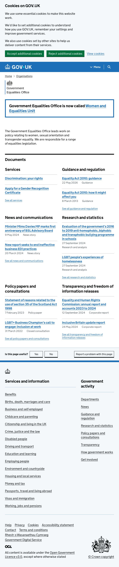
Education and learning (20, 454)
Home (8, 76)
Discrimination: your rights (24, 178)
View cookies (95, 53)
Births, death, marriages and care (27, 402)
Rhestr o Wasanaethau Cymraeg (26, 535)
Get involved (89, 459)
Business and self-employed (24, 409)
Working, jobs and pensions (23, 506)
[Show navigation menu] (95, 67)
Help (8, 525)
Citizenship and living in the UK (25, 424)
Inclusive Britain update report (83, 322)
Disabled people (16, 439)
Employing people (17, 461)
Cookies (33, 525)
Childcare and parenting (21, 416)
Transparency (90, 445)
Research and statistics (97, 426)
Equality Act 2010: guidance (82, 178)
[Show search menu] (109, 67)
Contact (10, 530)
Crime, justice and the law (22, 431)
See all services (13, 200)
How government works (97, 452)
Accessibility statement (58, 525)
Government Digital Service (23, 540)
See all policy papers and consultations (27, 338)
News (85, 407)
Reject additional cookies (65, 54)
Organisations (24, 76)
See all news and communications (24, 260)
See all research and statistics (79, 277)
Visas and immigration (19, 498)
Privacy (20, 525)
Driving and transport (19, 446)
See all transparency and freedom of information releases (82, 336)
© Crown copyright (101, 557)
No (53, 354)
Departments (90, 399)
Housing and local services (23, 476)
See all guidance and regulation (80, 208)
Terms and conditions (33, 530)
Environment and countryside (25, 469)
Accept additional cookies (24, 54)
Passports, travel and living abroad (28, 491)
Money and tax (15, 483)
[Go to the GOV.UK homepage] (18, 67)
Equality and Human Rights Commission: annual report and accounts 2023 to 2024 (84, 304)
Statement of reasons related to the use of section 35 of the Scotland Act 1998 (31, 304)
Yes (38, 354)
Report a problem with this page (94, 354)
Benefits (10, 394)
